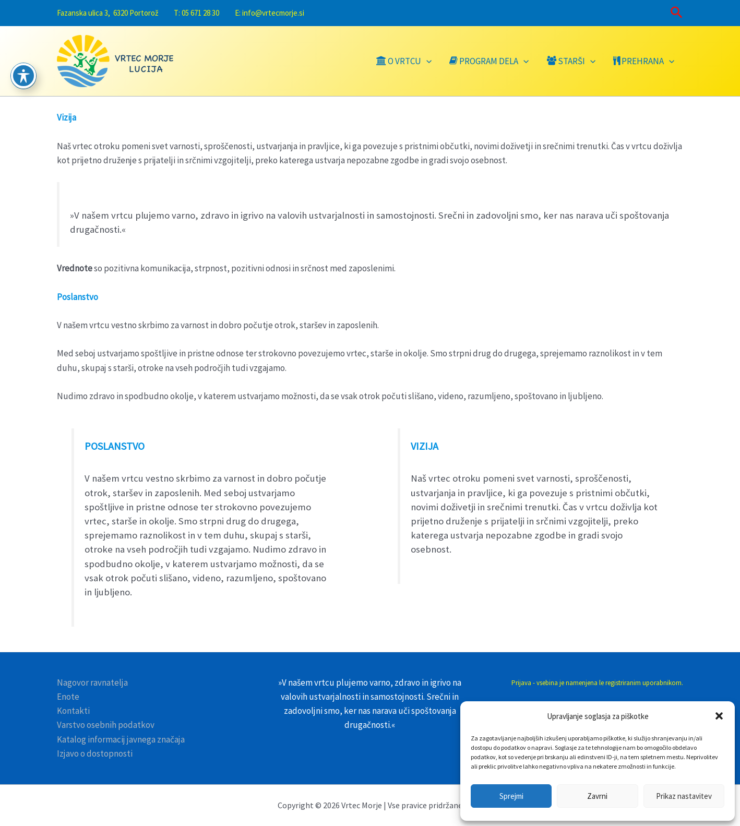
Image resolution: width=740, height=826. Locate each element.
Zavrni (597, 796)
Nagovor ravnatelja (92, 682)
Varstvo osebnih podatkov (105, 725)
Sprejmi (511, 796)
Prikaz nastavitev (684, 796)
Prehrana (643, 61)
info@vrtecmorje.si (273, 13)
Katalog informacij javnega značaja (121, 739)
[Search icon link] (677, 13)
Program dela (489, 61)
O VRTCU (404, 61)
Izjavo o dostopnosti (95, 753)
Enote (68, 696)
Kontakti (73, 710)
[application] (426, 61)
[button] (719, 716)
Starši (571, 61)
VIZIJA (424, 445)
